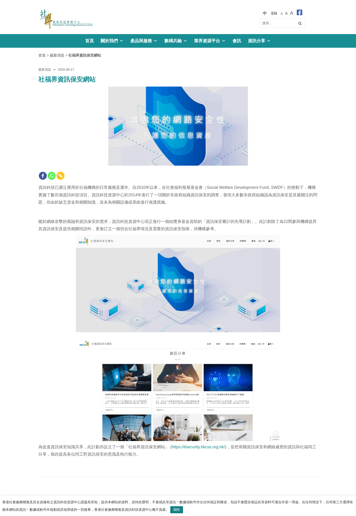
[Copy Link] (60, 176)
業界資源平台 (210, 40)
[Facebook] (43, 176)
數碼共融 (175, 40)
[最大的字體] (291, 13)
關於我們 (112, 40)
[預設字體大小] (282, 13)
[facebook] (299, 13)
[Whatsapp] (52, 176)
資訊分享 (259, 40)
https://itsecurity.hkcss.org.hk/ (198, 447)
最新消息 (57, 55)
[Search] (282, 23)
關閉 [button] (176, 509)
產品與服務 (144, 40)
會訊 (236, 41)
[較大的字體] (286, 13)
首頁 (89, 41)
